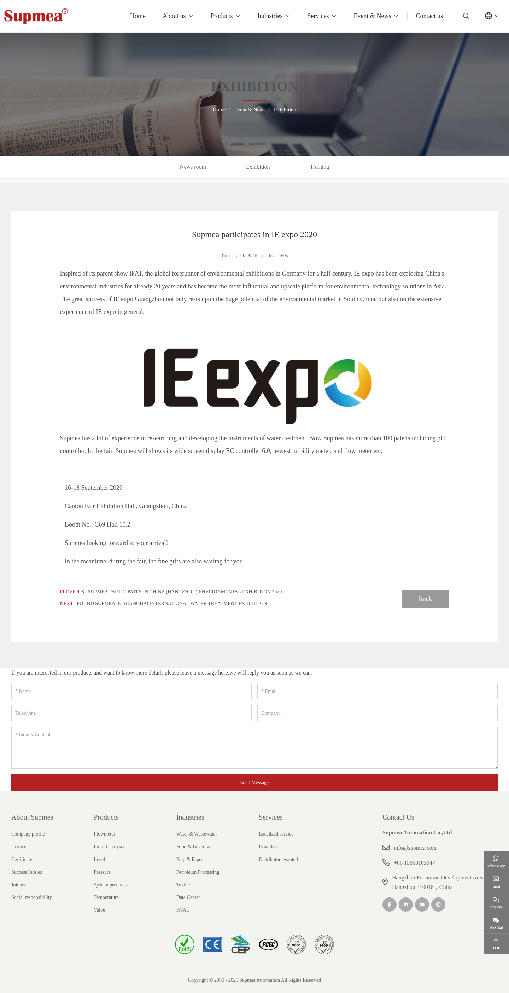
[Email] (377, 691)
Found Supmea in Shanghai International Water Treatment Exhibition (172, 603)
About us (174, 15)
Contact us (429, 15)
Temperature (106, 897)
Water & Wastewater (196, 834)
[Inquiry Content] (254, 748)
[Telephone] (131, 713)
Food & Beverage (194, 846)
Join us (18, 885)
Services (318, 15)
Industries (270, 15)
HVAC (183, 910)
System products (110, 885)
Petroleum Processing (198, 872)
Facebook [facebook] (389, 904)
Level (99, 859)
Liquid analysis (109, 846)
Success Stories (26, 872)
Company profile (28, 834)
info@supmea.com (415, 848)
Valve (99, 910)
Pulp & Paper (189, 859)
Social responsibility (31, 897)
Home (138, 15)
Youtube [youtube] (422, 904)
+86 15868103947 (414, 863)
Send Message (254, 782)
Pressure (102, 872)
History (18, 846)
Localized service (276, 834)
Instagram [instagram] (438, 904)
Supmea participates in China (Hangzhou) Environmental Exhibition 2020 (185, 592)
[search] (465, 16)
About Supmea (32, 817)
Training (319, 167)
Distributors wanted (278, 859)
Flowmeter (104, 834)
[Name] (131, 691)
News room (193, 167)
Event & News (372, 15)
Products (222, 15)
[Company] (377, 713)
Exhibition (258, 167)
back (425, 598)
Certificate (21, 859)
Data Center (188, 897)
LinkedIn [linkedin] (406, 904)
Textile (183, 885)
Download (269, 846)
